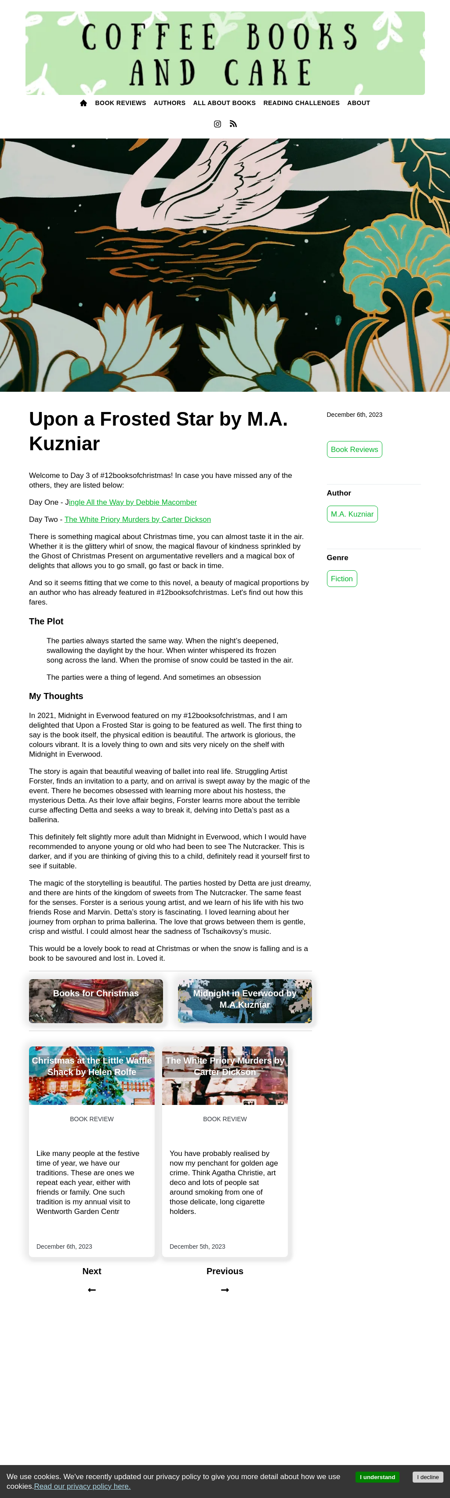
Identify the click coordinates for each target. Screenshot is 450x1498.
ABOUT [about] (358, 102)
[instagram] (217, 126)
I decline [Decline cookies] (428, 1477)
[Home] (83, 103)
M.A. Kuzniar (352, 514)
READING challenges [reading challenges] (301, 102)
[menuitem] (83, 103)
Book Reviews (354, 449)
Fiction (342, 578)
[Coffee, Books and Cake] (225, 53)
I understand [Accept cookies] (377, 1477)
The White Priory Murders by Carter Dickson (138, 519)
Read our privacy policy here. (82, 1486)
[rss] (233, 125)
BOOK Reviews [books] (120, 102)
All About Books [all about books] (224, 102)
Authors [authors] (170, 102)
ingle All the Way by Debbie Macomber (133, 502)
